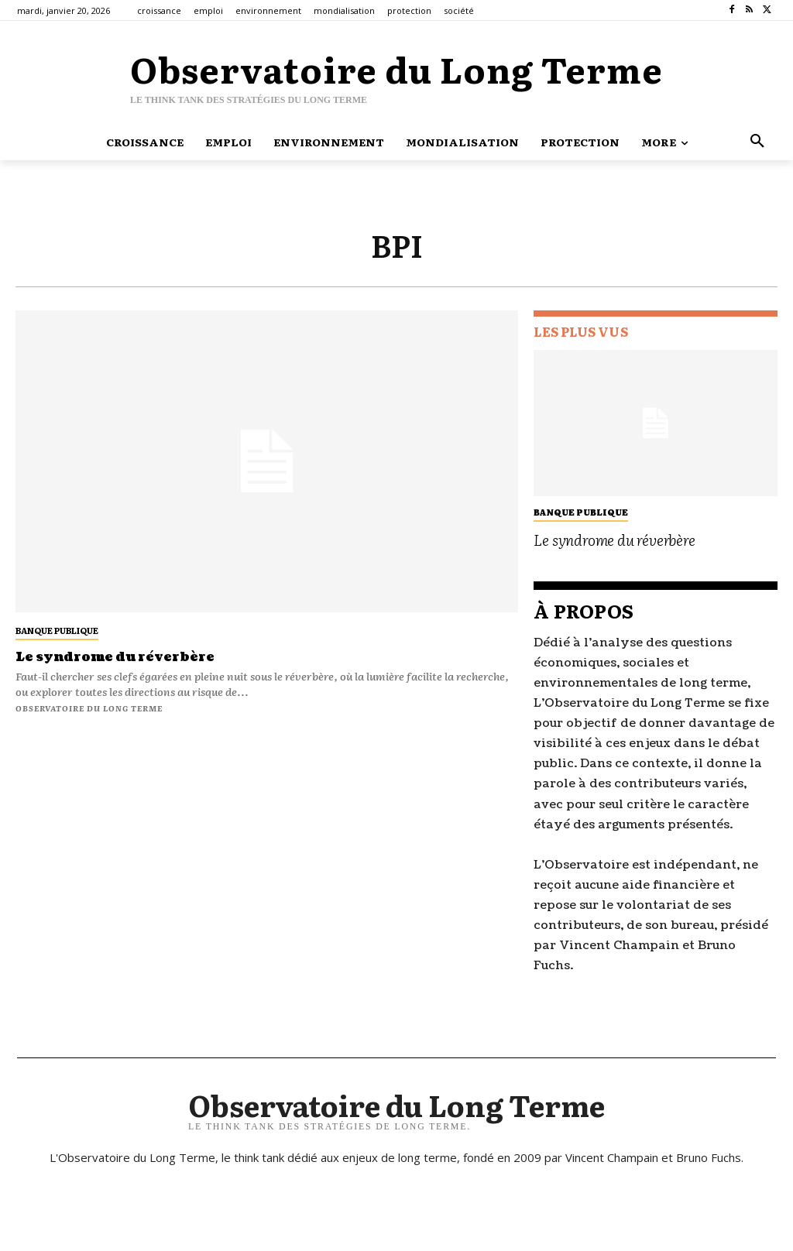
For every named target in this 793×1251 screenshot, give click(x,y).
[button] (757, 141)
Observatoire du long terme (89, 708)
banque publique (56, 630)
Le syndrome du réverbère (115, 657)
